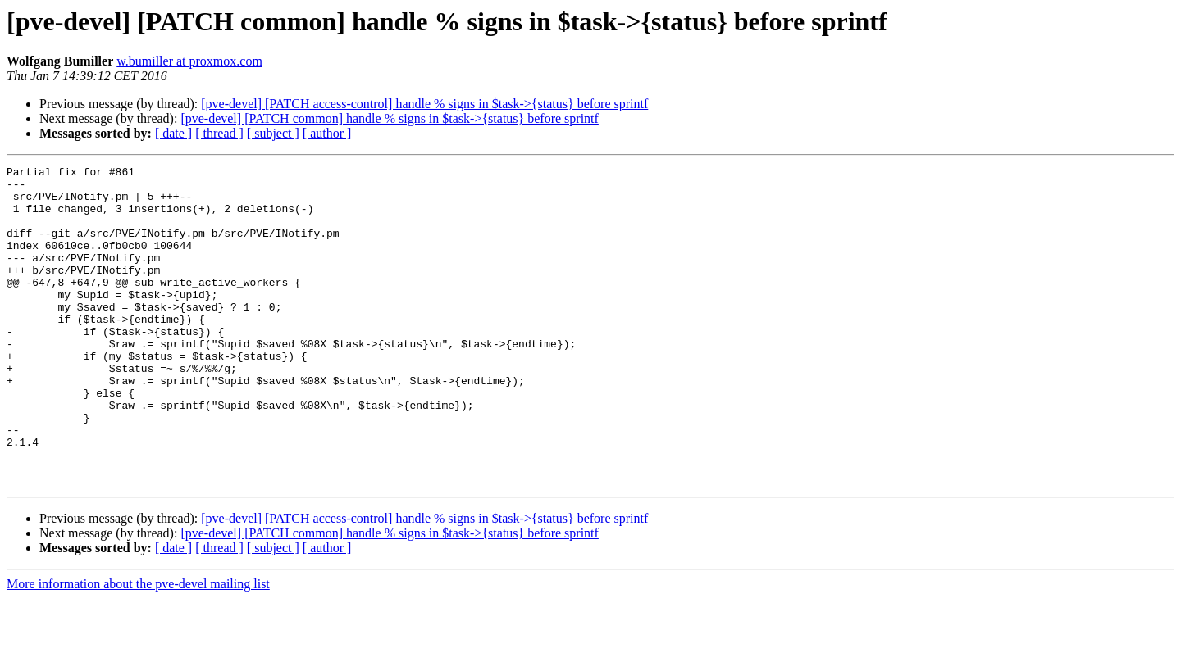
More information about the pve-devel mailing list (138, 648)
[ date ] (173, 133)
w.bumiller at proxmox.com (189, 61)
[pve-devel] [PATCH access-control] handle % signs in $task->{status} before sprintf (424, 104)
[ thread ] (219, 133)
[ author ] (327, 133)
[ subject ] (273, 133)
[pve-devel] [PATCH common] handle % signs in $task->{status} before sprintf (389, 118)
